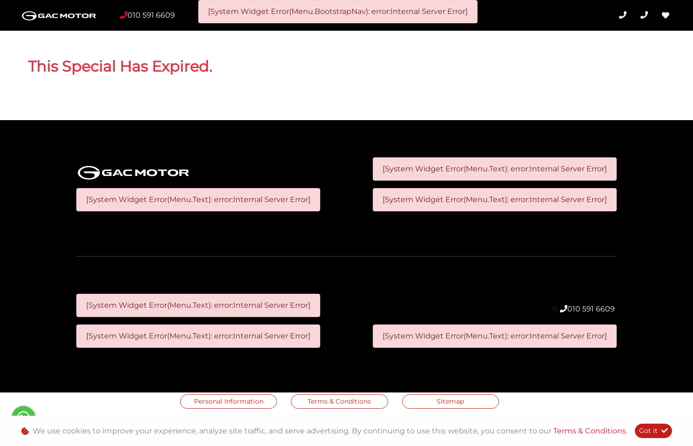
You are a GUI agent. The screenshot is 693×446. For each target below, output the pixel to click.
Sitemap (450, 401)
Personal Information (228, 401)
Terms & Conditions (339, 401)
